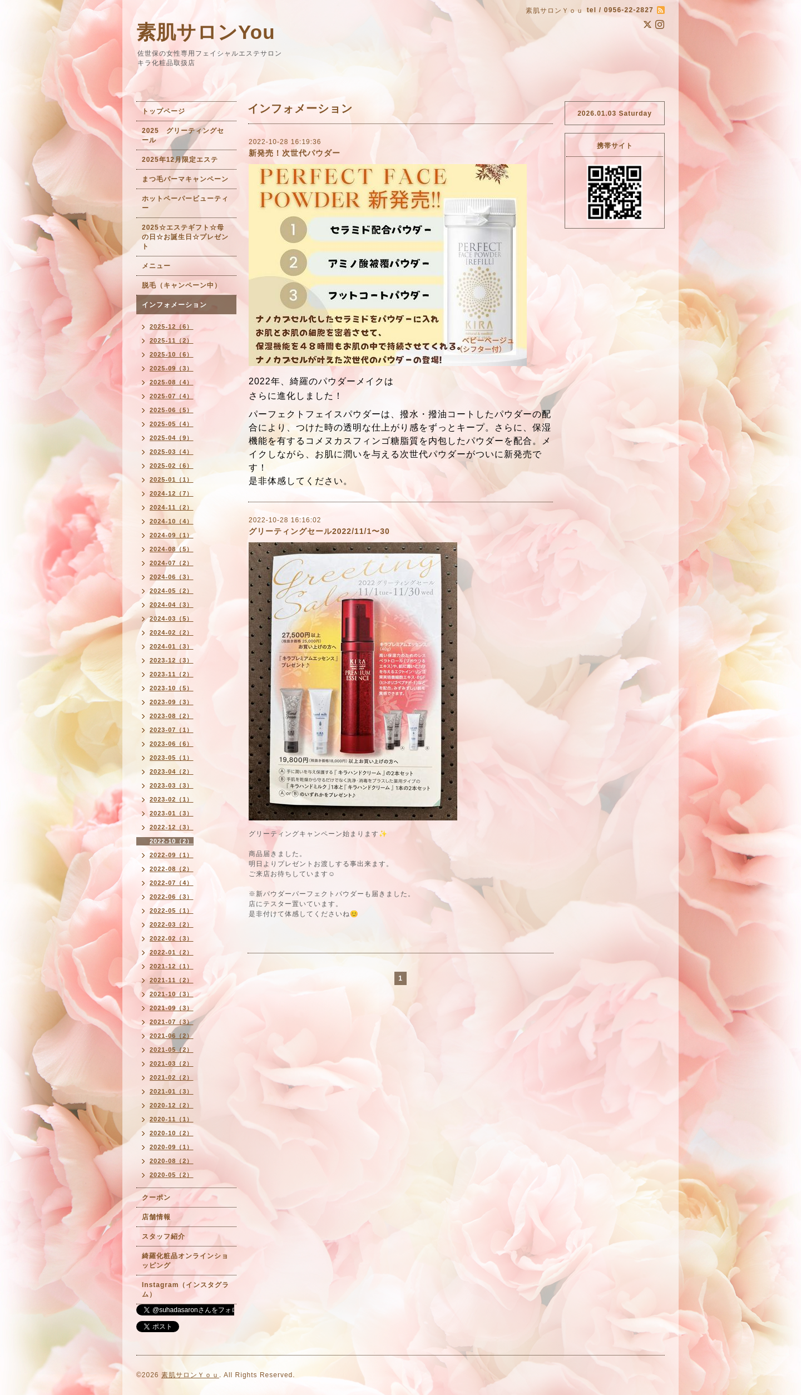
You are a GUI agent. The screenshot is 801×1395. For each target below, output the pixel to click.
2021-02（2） (172, 1077)
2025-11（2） (172, 340)
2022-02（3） (172, 938)
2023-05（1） (172, 757)
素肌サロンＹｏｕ (190, 1375)
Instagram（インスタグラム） (185, 1289)
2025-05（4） (172, 424)
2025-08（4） (172, 382)
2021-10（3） (172, 994)
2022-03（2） (172, 924)
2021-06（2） (172, 1035)
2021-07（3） (172, 1021)
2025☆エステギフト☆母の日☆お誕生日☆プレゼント (185, 237)
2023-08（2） (172, 716)
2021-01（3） (172, 1091)
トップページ (163, 111)
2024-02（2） (172, 632)
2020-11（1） (172, 1119)
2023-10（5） (172, 688)
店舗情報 (156, 1217)
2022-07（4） (172, 882)
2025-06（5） (172, 410)
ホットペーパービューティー (185, 203)
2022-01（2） (172, 952)
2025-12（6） (172, 326)
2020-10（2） (172, 1133)
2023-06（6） (172, 743)
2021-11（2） (172, 980)
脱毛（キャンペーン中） (181, 285)
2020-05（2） (172, 1174)
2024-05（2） (172, 590)
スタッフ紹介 (163, 1236)
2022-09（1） (172, 855)
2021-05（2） (172, 1049)
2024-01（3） (172, 646)
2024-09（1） (172, 535)
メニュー (156, 266)
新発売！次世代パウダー (294, 153)
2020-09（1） (172, 1147)
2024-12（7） (172, 493)
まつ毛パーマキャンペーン (185, 179)
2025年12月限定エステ (180, 160)
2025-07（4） (172, 396)
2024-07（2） (172, 563)
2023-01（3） (172, 813)
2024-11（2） (172, 507)
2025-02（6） (172, 465)
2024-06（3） (172, 576)
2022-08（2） (172, 868)
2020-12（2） (172, 1105)
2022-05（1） (172, 910)
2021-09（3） (172, 1008)
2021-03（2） (172, 1063)
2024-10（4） (172, 521)
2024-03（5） (172, 618)
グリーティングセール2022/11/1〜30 (319, 531)
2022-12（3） (172, 827)
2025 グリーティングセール (183, 135)
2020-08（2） (172, 1160)
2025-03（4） (172, 451)
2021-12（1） (172, 966)
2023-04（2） (172, 771)
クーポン (156, 1197)
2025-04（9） (172, 437)
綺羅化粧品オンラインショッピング (185, 1260)
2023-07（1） (172, 729)
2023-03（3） (172, 785)
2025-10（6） (172, 354)
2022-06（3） (172, 896)
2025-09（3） (172, 368)
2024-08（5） (172, 549)
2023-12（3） (172, 660)
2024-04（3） (172, 604)
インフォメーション (174, 305)
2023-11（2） (172, 674)
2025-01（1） (172, 479)
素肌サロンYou (205, 32)
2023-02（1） (172, 799)
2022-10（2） (172, 841)
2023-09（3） (172, 702)
